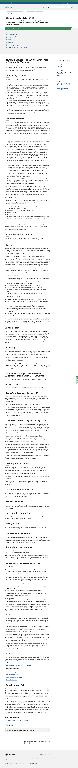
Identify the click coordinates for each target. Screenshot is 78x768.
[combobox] (57, 7)
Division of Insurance (17, 13)
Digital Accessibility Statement (12, 759)
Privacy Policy (24, 759)
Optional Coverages (12, 36)
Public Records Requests (42, 759)
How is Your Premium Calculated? (15, 45)
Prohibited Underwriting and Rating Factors (17, 47)
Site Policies (31, 759)
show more (11, 50)
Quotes (9, 39)
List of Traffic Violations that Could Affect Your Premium (18, 665)
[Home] (6, 11)
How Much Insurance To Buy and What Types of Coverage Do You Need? (23, 33)
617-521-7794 (59, 66)
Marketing (10, 42)
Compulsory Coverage (12, 34)
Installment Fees (11, 41)
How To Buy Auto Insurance (14, 37)
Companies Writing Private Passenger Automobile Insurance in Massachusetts (24, 44)
